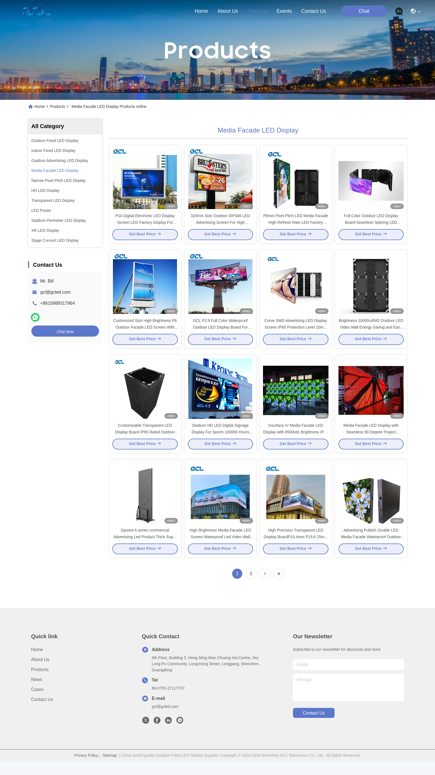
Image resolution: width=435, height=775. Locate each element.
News (36, 693)
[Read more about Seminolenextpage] (265, 587)
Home (201, 11)
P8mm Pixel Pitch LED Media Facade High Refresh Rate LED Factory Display (295, 226)
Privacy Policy (86, 769)
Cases (37, 703)
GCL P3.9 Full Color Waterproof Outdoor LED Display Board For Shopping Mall (220, 334)
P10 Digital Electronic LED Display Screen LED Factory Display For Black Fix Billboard (145, 226)
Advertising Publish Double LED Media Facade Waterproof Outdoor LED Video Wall (371, 550)
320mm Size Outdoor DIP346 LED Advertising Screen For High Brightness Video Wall (220, 226)
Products (57, 106)
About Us (40, 673)
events (284, 11)
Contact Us (42, 713)
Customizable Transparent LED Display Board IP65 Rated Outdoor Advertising (145, 442)
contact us (313, 11)
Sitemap (109, 769)
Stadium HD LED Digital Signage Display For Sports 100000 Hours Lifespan (220, 442)
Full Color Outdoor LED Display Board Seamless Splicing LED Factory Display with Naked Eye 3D (371, 226)
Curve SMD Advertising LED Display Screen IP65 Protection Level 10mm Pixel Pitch (295, 334)
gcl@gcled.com (55, 292)
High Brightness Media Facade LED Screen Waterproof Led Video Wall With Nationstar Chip (220, 550)
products (257, 11)
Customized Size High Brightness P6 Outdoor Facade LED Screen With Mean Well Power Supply (145, 334)
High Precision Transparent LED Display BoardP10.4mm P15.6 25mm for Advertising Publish (296, 550)
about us (228, 11)
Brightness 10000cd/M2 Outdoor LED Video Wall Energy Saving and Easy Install (371, 334)
